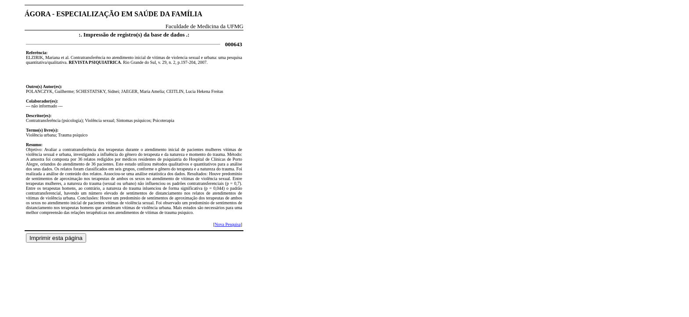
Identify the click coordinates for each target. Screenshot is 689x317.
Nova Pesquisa (227, 224)
